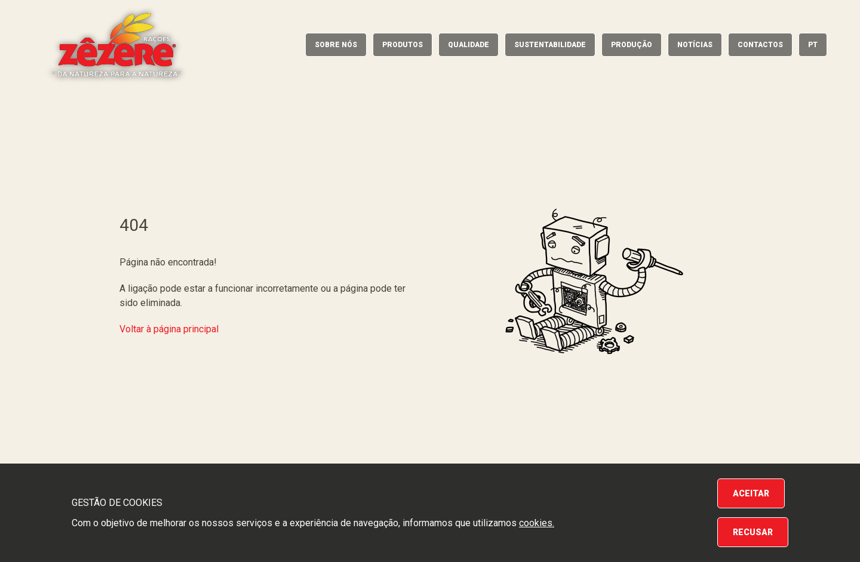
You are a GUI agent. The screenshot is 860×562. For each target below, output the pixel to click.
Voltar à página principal (169, 329)
